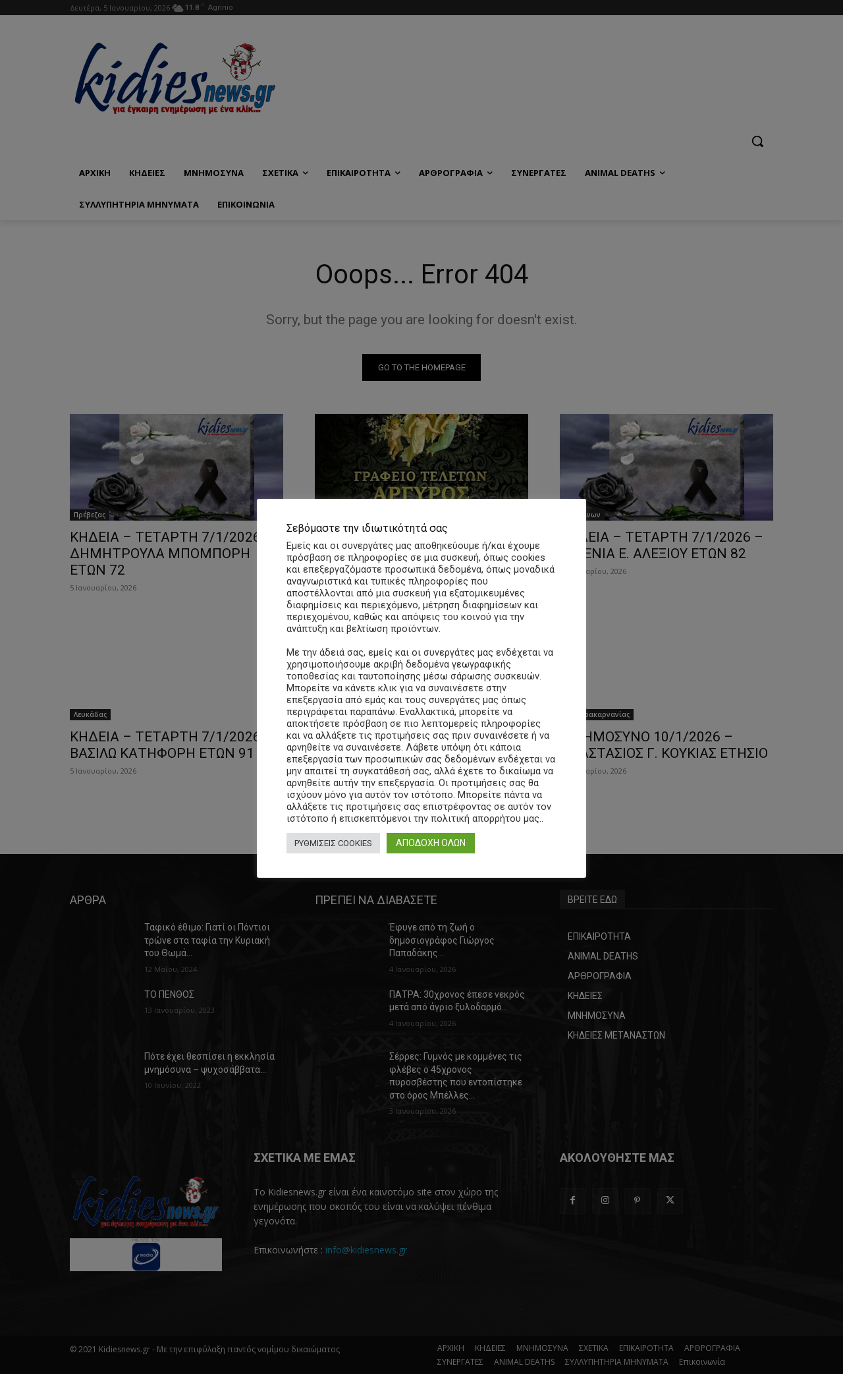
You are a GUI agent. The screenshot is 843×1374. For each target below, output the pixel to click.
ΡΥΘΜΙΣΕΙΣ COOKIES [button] (333, 843)
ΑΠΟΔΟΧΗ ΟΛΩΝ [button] (431, 843)
